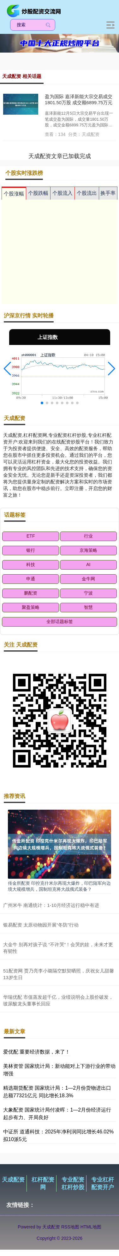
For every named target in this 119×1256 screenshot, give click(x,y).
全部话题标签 (59, 621)
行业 (88, 536)
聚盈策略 (30, 607)
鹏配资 (30, 593)
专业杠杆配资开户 (102, 1183)
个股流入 (62, 193)
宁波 (88, 593)
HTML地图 (90, 1226)
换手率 (108, 193)
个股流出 (87, 193)
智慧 (88, 607)
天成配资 (13, 1179)
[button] (7, 369)
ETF (31, 536)
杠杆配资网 (43, 1183)
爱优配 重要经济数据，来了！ (36, 1052)
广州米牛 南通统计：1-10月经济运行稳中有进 (51, 905)
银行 (30, 550)
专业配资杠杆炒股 (73, 1183)
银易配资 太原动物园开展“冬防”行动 (41, 925)
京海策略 (88, 550)
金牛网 (88, 578)
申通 (30, 578)
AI (88, 564)
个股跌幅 (38, 193)
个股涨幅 (14, 193)
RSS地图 (70, 1226)
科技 (30, 564)
